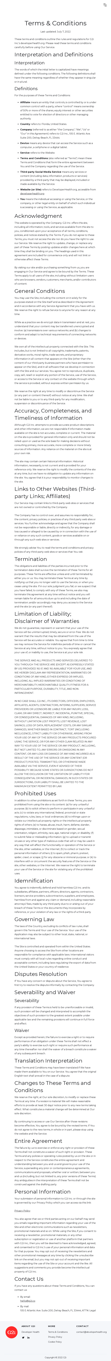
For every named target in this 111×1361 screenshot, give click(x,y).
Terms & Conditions (58, 1332)
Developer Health (30, 1332)
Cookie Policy (55, 1342)
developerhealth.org (32, 193)
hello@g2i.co (27, 1301)
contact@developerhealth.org (91, 1332)
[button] (105, 5)
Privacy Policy (22, 1210)
